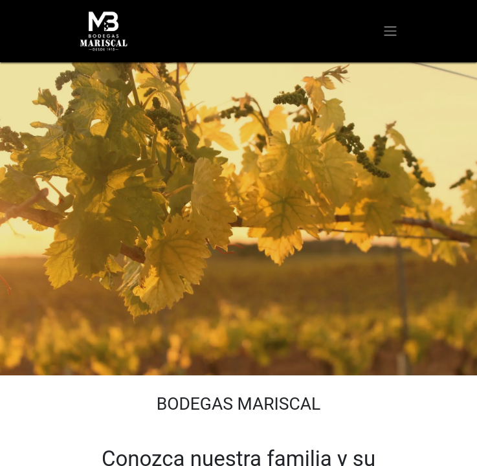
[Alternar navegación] (390, 31)
